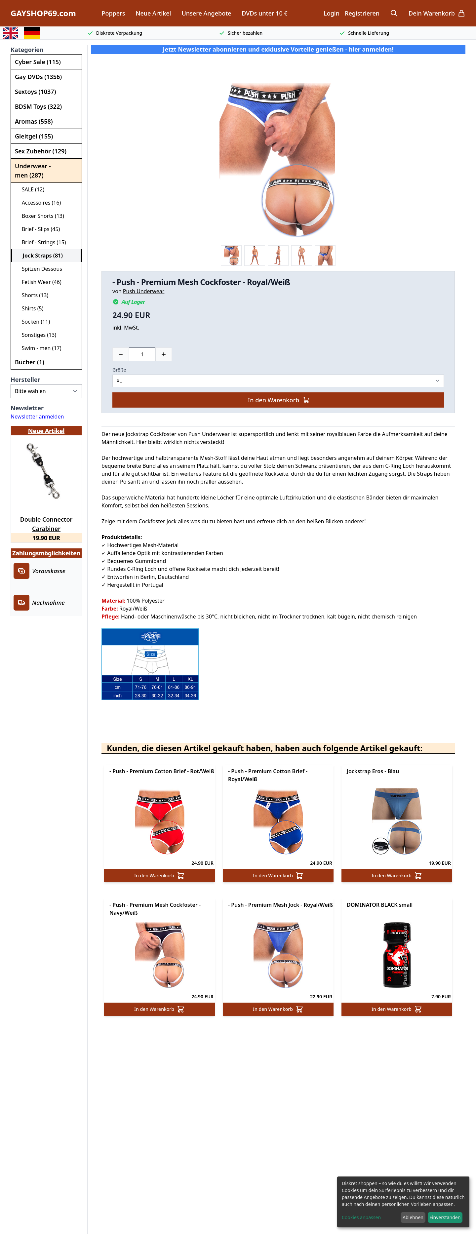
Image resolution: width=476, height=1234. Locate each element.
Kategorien (27, 50)
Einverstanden (444, 1217)
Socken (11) (33, 321)
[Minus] (120, 354)
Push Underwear (144, 291)
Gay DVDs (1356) (38, 77)
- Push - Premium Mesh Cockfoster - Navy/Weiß (155, 908)
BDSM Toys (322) (38, 106)
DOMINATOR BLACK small (380, 904)
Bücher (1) (29, 362)
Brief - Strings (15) (41, 242)
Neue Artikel (153, 13)
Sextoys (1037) (35, 92)
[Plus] (163, 354)
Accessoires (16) (38, 202)
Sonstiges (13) (36, 334)
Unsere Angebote (206, 13)
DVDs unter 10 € (264, 13)
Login (331, 13)
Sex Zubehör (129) (40, 151)
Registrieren (362, 13)
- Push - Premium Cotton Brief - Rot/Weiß (161, 771)
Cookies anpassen (361, 1217)
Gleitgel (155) (34, 136)
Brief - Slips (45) (38, 229)
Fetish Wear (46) (38, 282)
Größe (119, 370)
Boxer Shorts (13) (40, 215)
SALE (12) (30, 189)
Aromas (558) (34, 121)
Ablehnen (413, 1217)
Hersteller (25, 379)
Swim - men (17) (38, 348)
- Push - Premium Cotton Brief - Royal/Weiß (267, 775)
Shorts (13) (32, 295)
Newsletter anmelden (37, 416)
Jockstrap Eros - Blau (373, 771)
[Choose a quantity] (142, 354)
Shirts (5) (29, 308)
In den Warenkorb (279, 400)
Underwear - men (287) (33, 170)
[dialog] (403, 1201)
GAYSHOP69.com (43, 13)
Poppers (113, 13)
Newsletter (27, 408)
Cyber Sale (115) (38, 62)
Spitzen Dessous (39, 268)
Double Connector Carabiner (46, 523)
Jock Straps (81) (40, 255)
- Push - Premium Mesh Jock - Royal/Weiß (280, 904)
